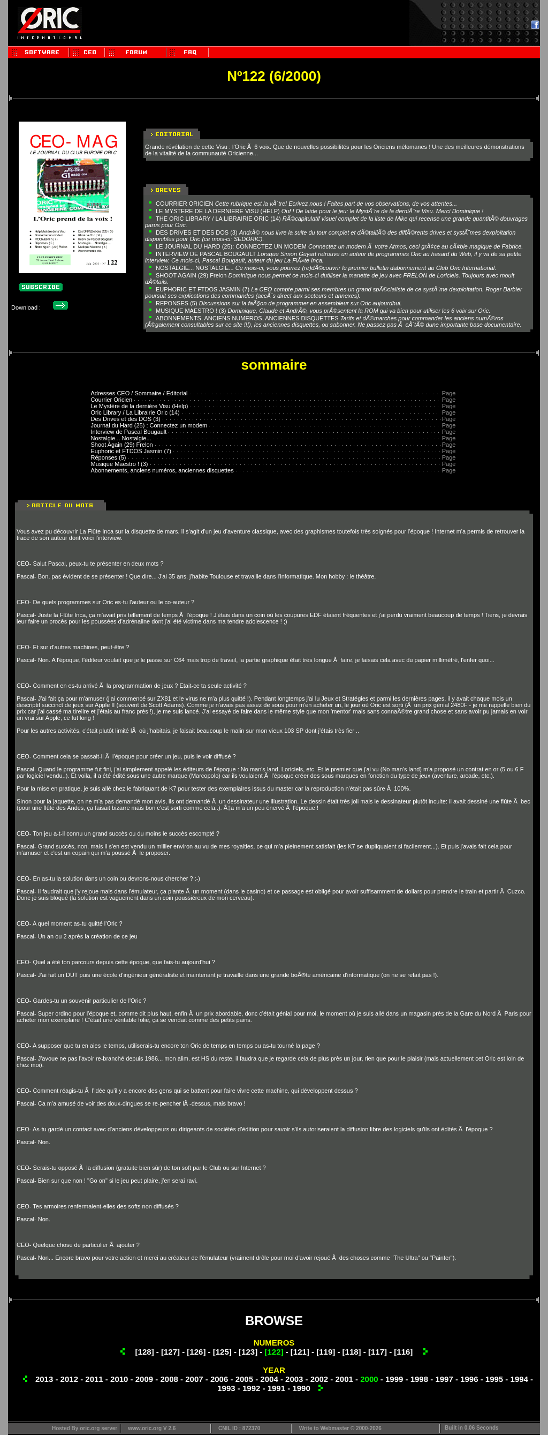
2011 (94, 1379)
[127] (170, 1351)
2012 (69, 1379)
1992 (251, 1388)
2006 (219, 1379)
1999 (394, 1379)
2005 (244, 1379)
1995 (494, 1379)
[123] (248, 1351)
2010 (119, 1379)
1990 (301, 1388)
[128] (144, 1351)
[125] (222, 1351)
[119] (325, 1351)
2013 (44, 1379)
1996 (469, 1379)
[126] (196, 1351)
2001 (344, 1379)
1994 (519, 1379)
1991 (276, 1388)
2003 (294, 1379)
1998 (419, 1379)
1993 (226, 1388)
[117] (377, 1351)
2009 (144, 1379)
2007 (194, 1379)
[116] (403, 1351)
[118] (351, 1351)
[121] (300, 1351)
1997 (444, 1379)
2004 (269, 1379)
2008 (169, 1379)
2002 (319, 1379)
